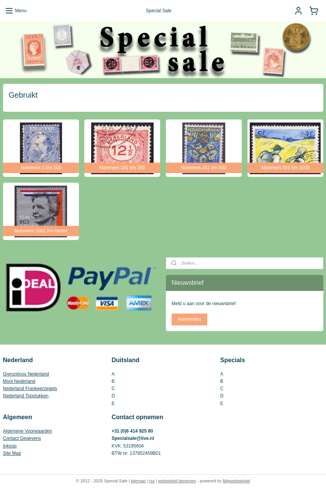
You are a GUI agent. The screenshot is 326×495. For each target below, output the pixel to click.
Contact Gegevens (22, 438)
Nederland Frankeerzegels (30, 388)
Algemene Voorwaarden (27, 431)
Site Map (12, 453)
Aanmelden (189, 319)
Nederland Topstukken (26, 396)
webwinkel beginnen (177, 481)
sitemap (138, 481)
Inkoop (10, 446)
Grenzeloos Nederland (26, 374)
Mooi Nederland (19, 381)
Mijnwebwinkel (236, 481)
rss (152, 481)
